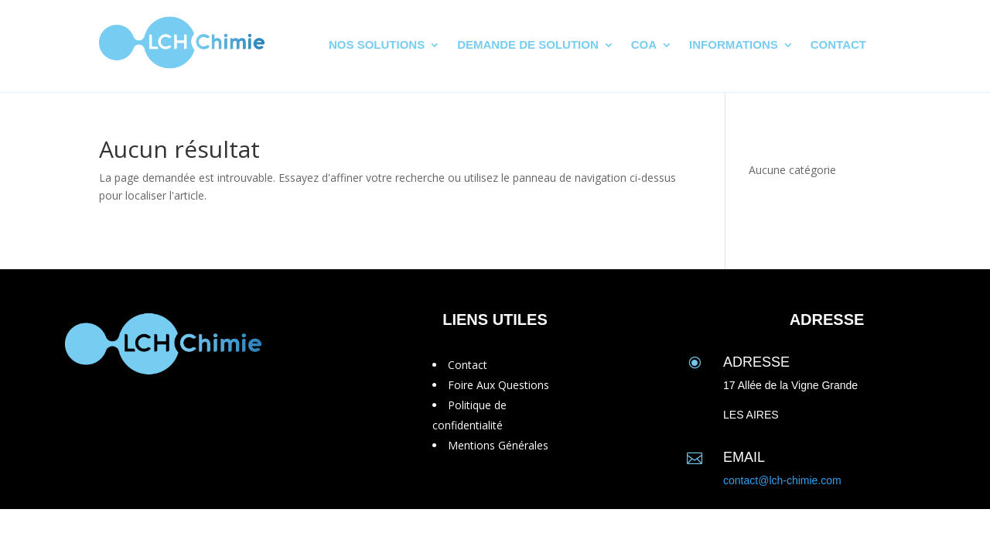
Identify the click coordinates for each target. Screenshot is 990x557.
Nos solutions (377, 45)
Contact (838, 45)
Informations (733, 45)
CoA (644, 45)
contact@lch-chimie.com (782, 480)
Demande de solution (528, 45)
